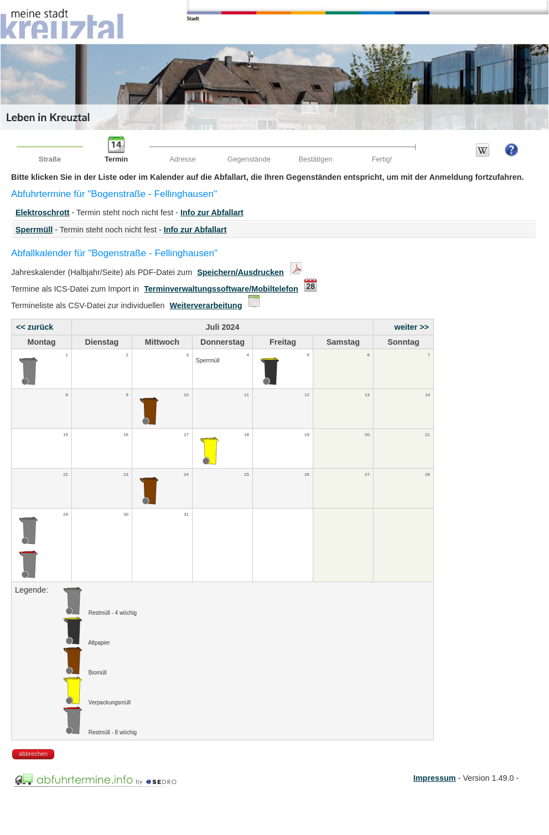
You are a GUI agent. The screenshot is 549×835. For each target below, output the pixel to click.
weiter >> (412, 327)
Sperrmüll (34, 229)
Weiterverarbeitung (206, 305)
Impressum (434, 778)
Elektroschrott (42, 212)
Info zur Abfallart (212, 212)
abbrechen (33, 753)
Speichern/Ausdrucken (240, 272)
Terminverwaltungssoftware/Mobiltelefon (221, 288)
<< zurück (34, 327)
